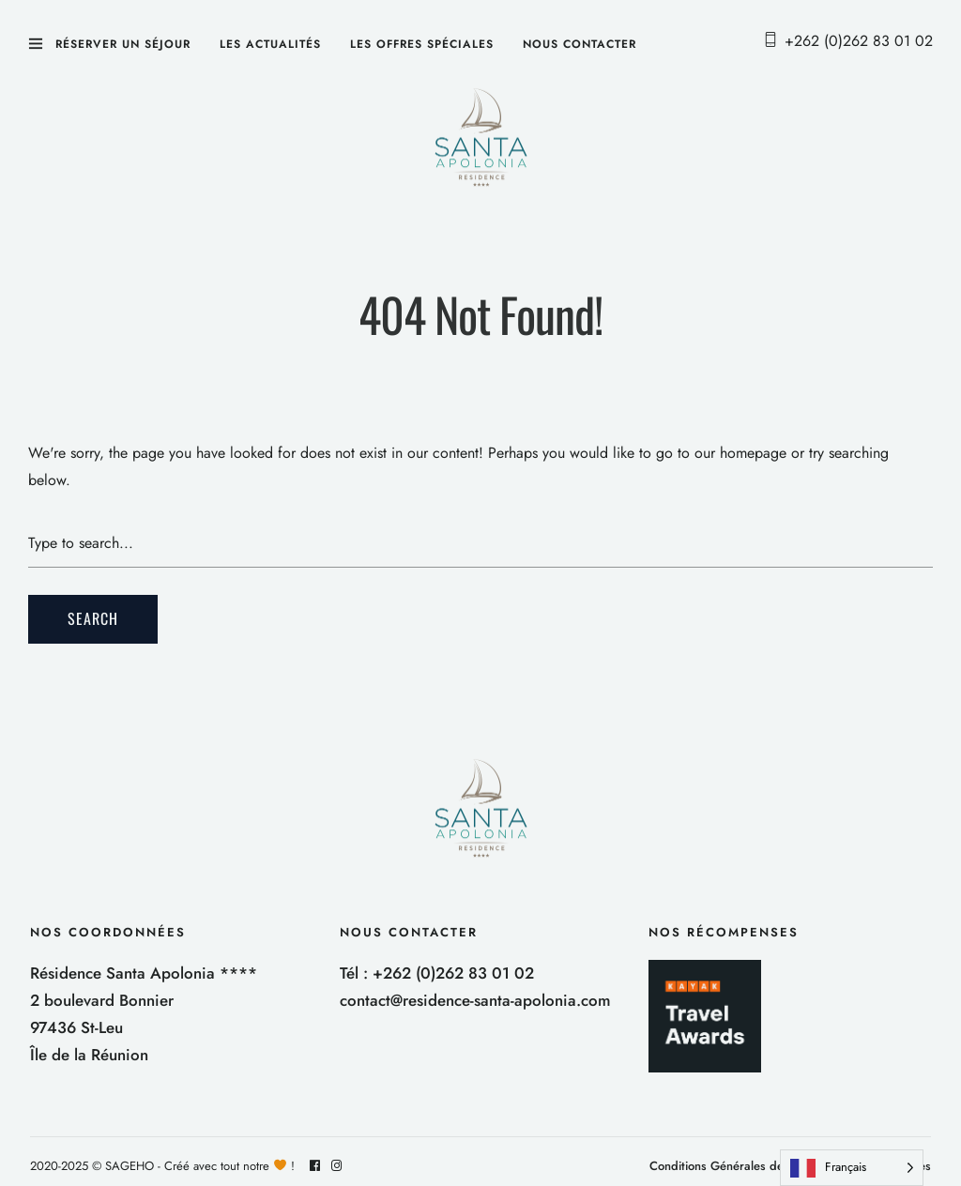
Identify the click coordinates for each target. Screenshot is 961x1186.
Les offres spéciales (422, 44)
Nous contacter (579, 44)
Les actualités (270, 44)
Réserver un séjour (123, 44)
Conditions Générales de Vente (733, 1166)
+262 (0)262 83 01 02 (859, 41)
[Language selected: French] (851, 1167)
